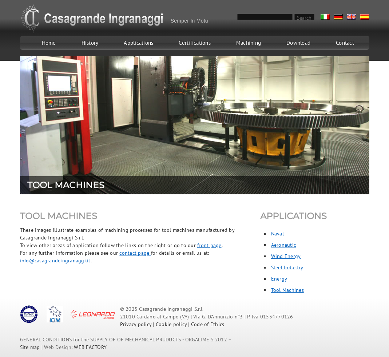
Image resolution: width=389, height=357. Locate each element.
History (90, 42)
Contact (345, 42)
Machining (248, 42)
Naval (277, 233)
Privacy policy (136, 324)
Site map (30, 347)
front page (209, 245)
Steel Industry (287, 267)
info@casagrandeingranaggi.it (55, 260)
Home (49, 42)
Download (298, 42)
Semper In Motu (189, 21)
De (338, 17)
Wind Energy (286, 256)
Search (304, 17)
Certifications (195, 42)
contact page (135, 253)
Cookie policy (171, 324)
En (351, 17)
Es (364, 17)
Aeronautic (283, 245)
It (325, 17)
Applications (138, 42)
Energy (279, 278)
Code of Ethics (208, 324)
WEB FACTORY (90, 347)
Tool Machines (287, 290)
